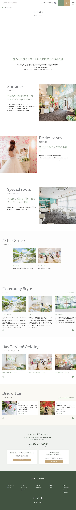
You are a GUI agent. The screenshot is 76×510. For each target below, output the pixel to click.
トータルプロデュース (24, 487)
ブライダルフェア (67, 3)
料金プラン (9, 487)
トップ (9, 483)
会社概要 (65, 490)
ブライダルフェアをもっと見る (66, 397)
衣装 (22, 490)
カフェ (65, 483)
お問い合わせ (61, 2)
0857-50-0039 (47, 3)
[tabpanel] (25, 258)
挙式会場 (37, 483)
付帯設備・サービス (39, 487)
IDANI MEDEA (66, 489)
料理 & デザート (23, 489)
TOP (3, 7)
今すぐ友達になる (54, 462)
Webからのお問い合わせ (22, 460)
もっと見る (70, 292)
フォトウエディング (53, 483)
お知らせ (51, 487)
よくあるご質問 (66, 487)
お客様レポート (52, 485)
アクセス (65, 485)
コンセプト (23, 483)
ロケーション (23, 485)
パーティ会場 (38, 485)
